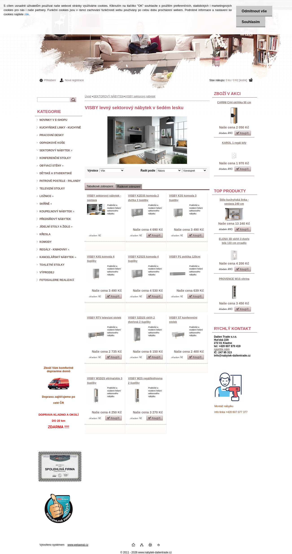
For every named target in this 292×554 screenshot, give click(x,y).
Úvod (88, 96)
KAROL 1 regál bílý (234, 142)
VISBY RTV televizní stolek (104, 317)
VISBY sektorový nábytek (140, 96)
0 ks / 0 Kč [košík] (236, 80)
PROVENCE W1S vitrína (234, 278)
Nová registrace (74, 80)
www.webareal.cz (78, 544)
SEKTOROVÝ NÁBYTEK (108, 96)
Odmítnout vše (253, 11)
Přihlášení (50, 80)
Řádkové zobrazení (128, 186)
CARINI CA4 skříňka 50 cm (234, 102)
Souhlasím (250, 22)
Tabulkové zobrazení (100, 186)
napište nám (222, 349)
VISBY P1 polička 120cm (184, 256)
